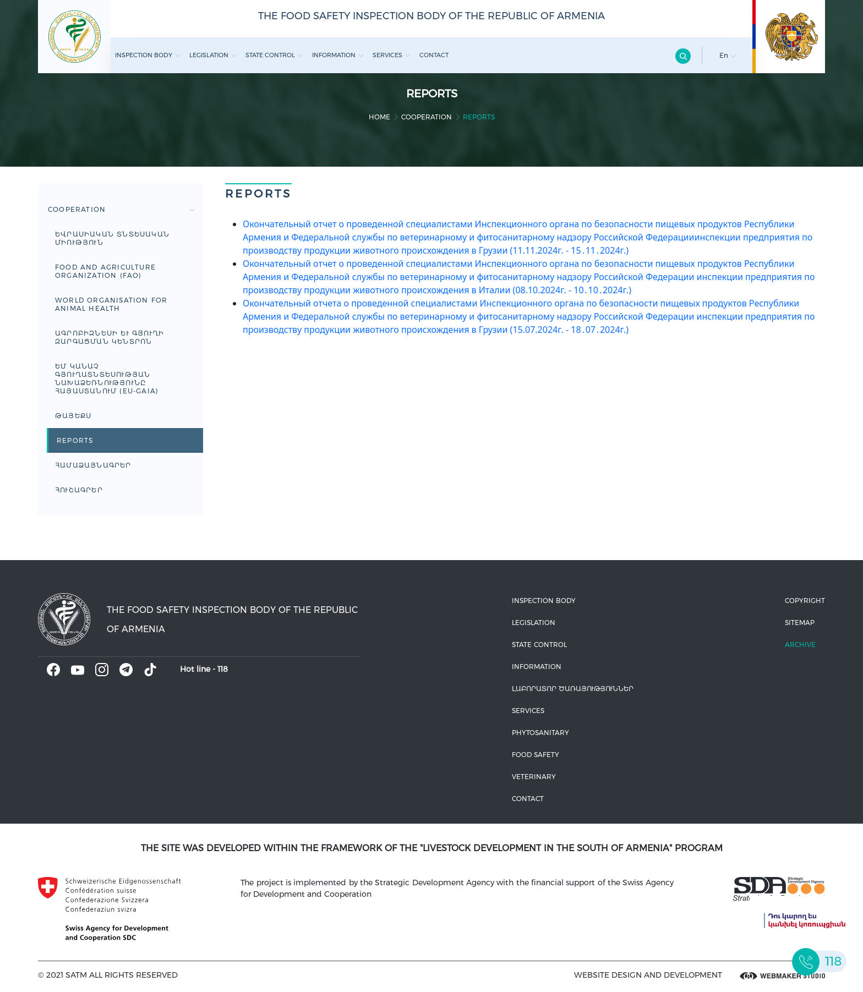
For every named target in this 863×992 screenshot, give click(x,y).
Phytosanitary (540, 732)
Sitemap (800, 622)
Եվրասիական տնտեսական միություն (112, 238)
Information (338, 55)
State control (274, 55)
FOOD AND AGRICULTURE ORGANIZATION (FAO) (105, 271)
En (727, 55)
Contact (434, 55)
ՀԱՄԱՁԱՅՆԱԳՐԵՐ (93, 465)
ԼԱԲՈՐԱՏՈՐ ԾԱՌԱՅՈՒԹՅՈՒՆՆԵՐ (572, 688)
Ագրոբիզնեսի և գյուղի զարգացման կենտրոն (109, 337)
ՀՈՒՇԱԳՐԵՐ (79, 490)
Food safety (535, 754)
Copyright (805, 600)
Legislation (213, 55)
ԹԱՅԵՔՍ (73, 416)
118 (222, 669)
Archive (800, 644)
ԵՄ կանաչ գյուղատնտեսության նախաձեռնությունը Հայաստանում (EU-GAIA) (107, 378)
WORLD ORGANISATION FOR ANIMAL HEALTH (111, 304)
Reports (75, 440)
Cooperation (426, 117)
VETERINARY (534, 776)
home (379, 117)
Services (392, 55)
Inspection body (148, 55)
